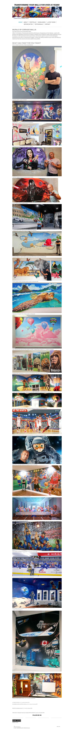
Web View (58, 726)
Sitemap (18, 726)
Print (15, 726)
